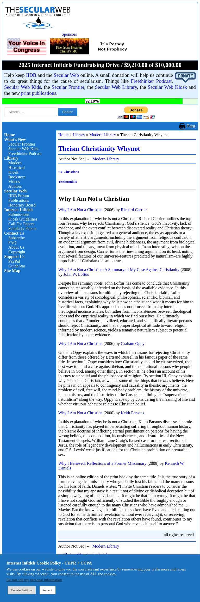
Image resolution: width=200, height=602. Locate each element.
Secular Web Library (116, 87)
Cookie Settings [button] (22, 590)
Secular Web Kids (22, 87)
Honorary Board (21, 205)
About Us (16, 247)
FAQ (12, 242)
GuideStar (16, 266)
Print (191, 126)
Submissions (18, 214)
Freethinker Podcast (151, 81)
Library (11, 158)
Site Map (12, 270)
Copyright (16, 252)
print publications (38, 93)
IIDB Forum (18, 195)
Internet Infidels (18, 210)
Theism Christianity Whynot (99, 148)
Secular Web (66, 75)
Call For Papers (21, 224)
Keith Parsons (132, 413)
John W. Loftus (76, 274)
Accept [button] (47, 590)
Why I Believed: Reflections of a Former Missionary (102, 463)
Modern (15, 163)
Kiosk (13, 172)
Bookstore (17, 177)
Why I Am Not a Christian (80, 210)
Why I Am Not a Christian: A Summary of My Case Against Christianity (118, 269)
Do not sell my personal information (34, 580)
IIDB (31, 75)
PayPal (14, 261)
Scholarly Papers (22, 228)
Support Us (14, 256)
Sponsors (69, 34)
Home (9, 135)
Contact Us (14, 233)
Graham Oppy (133, 343)
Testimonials (67, 182)
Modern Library (102, 135)
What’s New (15, 139)
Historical (16, 167)
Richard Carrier (134, 210)
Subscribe (16, 238)
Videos (14, 181)
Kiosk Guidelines (23, 219)
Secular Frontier (68, 87)
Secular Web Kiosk (167, 87)
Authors (15, 186)
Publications (18, 200)
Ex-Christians (68, 172)
